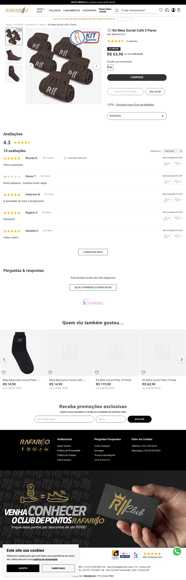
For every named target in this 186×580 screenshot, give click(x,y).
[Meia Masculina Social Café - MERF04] (70, 359)
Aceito (23, 568)
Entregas (99, 450)
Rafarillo (19, 24)
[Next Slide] (182, 359)
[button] (110, 67)
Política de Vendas (66, 455)
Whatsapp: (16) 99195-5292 (146, 450)
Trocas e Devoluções (104, 455)
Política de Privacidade (68, 450)
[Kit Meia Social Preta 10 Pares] (116, 359)
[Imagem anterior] (30, 66)
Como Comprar (102, 446)
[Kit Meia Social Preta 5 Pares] (163, 359)
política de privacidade (46, 559)
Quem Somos (64, 446)
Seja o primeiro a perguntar (93, 287)
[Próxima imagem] (96, 66)
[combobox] (138, 10)
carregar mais (93, 252)
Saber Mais (58, 568)
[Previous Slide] (4, 359)
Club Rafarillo (102, 460)
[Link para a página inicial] (9, 24)
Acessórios (31, 24)
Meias (42, 24)
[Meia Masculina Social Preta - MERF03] (23, 359)
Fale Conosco (64, 460)
